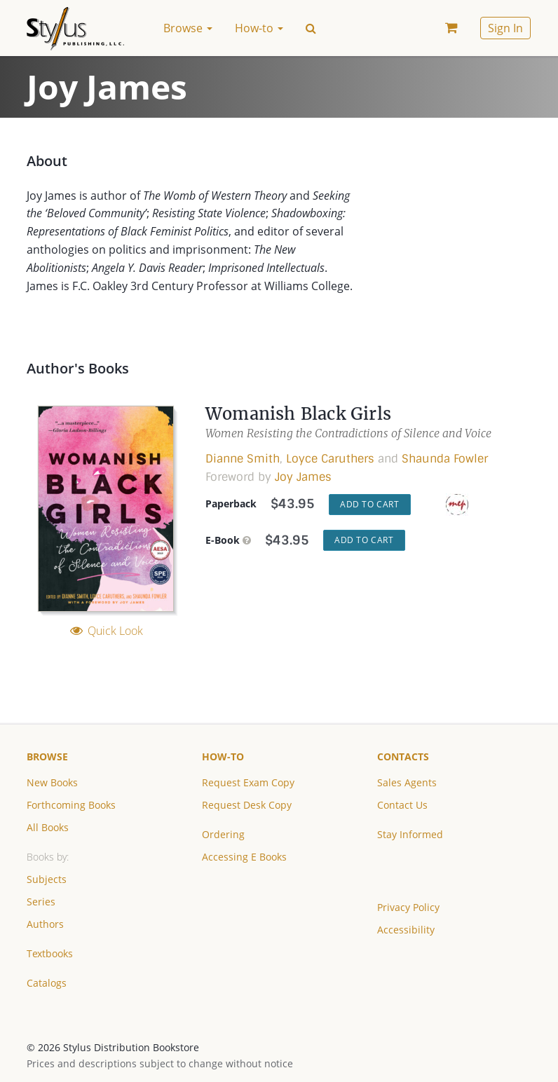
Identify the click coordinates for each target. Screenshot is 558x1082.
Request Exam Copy (248, 782)
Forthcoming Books (71, 805)
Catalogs (47, 982)
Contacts (403, 756)
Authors (45, 924)
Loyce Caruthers (330, 458)
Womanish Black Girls (298, 414)
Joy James (303, 477)
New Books (52, 782)
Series (41, 901)
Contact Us (402, 805)
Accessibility (406, 929)
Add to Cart (370, 504)
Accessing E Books (244, 856)
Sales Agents (407, 782)
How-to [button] (259, 28)
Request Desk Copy (247, 805)
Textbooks (50, 953)
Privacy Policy (408, 907)
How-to (223, 756)
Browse (47, 756)
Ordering (223, 834)
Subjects (47, 879)
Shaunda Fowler (445, 458)
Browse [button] (187, 28)
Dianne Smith (242, 458)
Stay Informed (410, 834)
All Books (48, 827)
